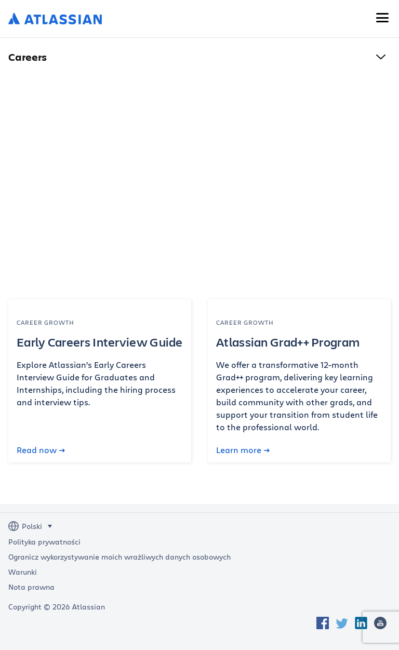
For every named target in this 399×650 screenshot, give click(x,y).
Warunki (22, 572)
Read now (41, 450)
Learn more (243, 450)
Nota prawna (31, 587)
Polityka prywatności (44, 542)
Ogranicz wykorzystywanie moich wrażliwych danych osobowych (119, 557)
